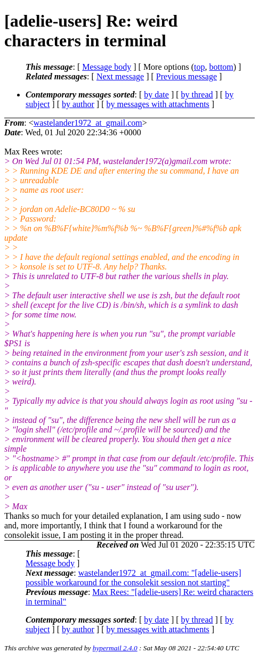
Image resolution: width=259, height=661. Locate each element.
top (199, 66)
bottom (221, 66)
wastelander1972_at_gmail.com (88, 122)
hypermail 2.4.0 (115, 648)
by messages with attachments (158, 104)
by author (78, 104)
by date (156, 94)
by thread (197, 94)
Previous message (186, 76)
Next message (120, 76)
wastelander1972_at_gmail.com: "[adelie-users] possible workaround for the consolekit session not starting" (133, 577)
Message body (106, 66)
